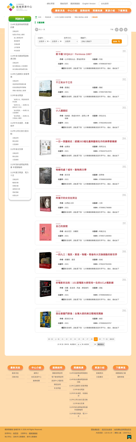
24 (75, 339)
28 (91, 339)
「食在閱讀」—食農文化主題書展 (20, 112)
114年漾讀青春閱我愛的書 (19, 25)
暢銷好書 (15, 182)
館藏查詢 (99, 373)
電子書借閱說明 (57, 377)
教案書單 (17, 41)
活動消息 (15, 377)
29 (96, 339)
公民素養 (17, 47)
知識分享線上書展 (18, 34)
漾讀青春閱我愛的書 (19, 84)
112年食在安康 (16, 149)
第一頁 (50, 339)
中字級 (121, 29)
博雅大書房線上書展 (19, 90)
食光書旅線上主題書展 (20, 66)
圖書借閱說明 (57, 373)
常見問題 (57, 388)
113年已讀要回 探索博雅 (19, 75)
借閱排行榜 (16, 189)
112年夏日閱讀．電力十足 (19, 173)
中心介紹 (36, 367)
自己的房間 (62, 225)
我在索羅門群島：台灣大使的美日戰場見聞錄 (79, 313)
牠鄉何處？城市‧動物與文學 (71, 169)
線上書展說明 (18, 38)
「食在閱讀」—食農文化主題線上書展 (20, 117)
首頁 (39, 17)
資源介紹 (100, 367)
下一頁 (105, 339)
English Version (89, 4)
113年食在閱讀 (16, 95)
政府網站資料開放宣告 (122, 429)
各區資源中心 (36, 377)
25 (79, 339)
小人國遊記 (62, 110)
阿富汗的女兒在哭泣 (66, 197)
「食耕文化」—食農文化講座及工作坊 (20, 106)
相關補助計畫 (121, 373)
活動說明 (15, 31)
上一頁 (57, 339)
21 (62, 339)
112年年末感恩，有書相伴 (19, 124)
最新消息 (15, 367)
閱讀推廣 (48, 17)
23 (71, 339)
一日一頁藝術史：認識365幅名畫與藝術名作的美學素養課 (86, 141)
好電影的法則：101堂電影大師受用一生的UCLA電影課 (85, 282)
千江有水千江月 (64, 82)
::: (46, 3)
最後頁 (112, 339)
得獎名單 (15, 195)
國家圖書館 (75, 4)
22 (67, 339)
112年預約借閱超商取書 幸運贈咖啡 (19, 165)
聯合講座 (15, 141)
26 (83, 339)
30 (100, 339)
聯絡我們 (64, 4)
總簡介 (36, 373)
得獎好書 (15, 186)
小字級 (117, 29)
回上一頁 (40, 29)
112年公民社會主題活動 (19, 132)
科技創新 (17, 50)
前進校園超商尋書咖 (19, 87)
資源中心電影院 (57, 380)
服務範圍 (36, 380)
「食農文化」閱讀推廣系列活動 (20, 101)
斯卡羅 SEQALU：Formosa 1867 (74, 53)
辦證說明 (57, 384)
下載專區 (121, 367)
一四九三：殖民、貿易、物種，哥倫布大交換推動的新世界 (86, 254)
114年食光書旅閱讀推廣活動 (19, 57)
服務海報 (120, 377)
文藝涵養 (17, 44)
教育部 (15, 433)
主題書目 (99, 377)
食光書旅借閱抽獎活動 (20, 69)
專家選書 (15, 192)
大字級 (126, 29)
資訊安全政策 (107, 429)
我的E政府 (129, 437)
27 (87, 339)
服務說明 (57, 367)
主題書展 (15, 144)
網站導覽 (50, 4)
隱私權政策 (95, 429)
